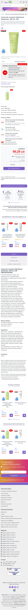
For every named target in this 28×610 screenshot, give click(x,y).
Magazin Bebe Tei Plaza (7, 543)
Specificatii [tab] (14, 257)
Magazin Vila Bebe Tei (7, 539)
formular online (13, 527)
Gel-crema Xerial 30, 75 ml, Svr (20, 403)
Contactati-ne (4, 506)
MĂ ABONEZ (14, 475)
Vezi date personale (12, 480)
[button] (9, 202)
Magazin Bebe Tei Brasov (8, 535)
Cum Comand (4, 493)
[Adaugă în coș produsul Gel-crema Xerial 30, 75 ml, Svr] (24, 415)
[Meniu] (2, 2)
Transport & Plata (5, 495)
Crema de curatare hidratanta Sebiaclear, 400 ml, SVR (7, 405)
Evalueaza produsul (6, 84)
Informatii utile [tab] (14, 260)
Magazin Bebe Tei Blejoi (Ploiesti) (10, 554)
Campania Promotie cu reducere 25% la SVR (14, 68)
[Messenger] (12, 587)
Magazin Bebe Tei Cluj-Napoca (9, 556)
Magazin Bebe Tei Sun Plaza (9, 547)
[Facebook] (10, 587)
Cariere (3, 514)
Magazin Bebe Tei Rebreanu (9, 545)
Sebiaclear (7, 108)
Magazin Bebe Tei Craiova (8, 537)
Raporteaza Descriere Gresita (10, 378)
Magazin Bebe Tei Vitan (7, 550)
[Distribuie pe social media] (2, 28)
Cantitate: (12, 164)
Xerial (16, 413)
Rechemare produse (6, 504)
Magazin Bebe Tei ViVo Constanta (10, 552)
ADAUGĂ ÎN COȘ (14, 168)
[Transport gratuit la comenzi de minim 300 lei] (14, 9)
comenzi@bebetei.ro (8, 565)
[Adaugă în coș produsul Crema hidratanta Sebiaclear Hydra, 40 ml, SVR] (24, 245)
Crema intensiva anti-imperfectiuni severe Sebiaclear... (7, 236)
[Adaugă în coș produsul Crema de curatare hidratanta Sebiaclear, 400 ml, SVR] (11, 415)
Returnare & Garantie (6, 497)
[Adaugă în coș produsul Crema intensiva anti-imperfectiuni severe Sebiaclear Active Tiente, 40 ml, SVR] (11, 245)
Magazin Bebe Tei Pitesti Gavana (10, 541)
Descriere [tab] (14, 254)
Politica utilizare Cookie (7, 516)
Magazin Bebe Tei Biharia (8, 533)
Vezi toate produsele (20, 61)
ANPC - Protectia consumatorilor (9, 524)
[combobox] (14, 5)
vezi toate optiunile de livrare (9, 144)
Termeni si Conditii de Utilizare (9, 491)
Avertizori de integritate (7, 520)
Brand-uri (3, 502)
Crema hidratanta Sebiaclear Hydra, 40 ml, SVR (20, 236)
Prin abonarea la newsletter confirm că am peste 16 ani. (14, 467)
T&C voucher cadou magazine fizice (10, 522)
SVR (6, 106)
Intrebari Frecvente (6, 499)
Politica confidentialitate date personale (11, 518)
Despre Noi (4, 512)
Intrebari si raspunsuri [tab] (14, 264)
